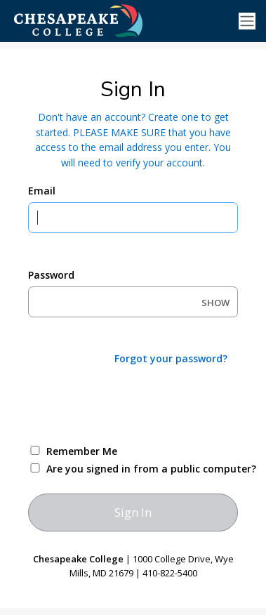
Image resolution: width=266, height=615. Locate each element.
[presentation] (134, 403)
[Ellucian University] (102, 20)
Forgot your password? (170, 358)
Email (41, 190)
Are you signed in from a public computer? (149, 468)
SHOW (215, 302)
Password (51, 275)
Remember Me (81, 451)
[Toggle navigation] (247, 21)
